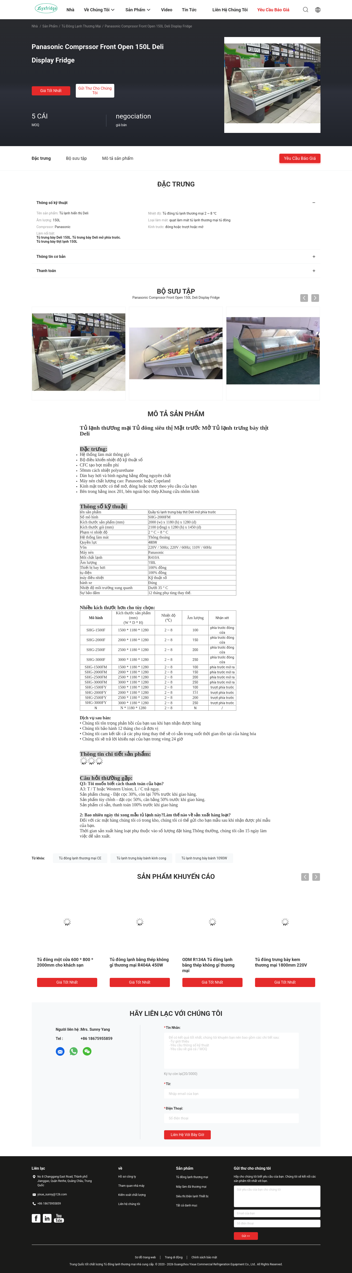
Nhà (35, 26)
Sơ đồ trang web (145, 1257)
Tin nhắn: (173, 1028)
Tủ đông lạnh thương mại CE (80, 858)
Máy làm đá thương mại (191, 1186)
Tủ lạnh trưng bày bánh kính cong (141, 858)
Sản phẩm (50, 26)
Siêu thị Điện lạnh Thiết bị (192, 1196)
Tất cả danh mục (187, 1205)
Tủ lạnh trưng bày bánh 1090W (204, 858)
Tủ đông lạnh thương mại (81, 26)
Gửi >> (246, 1236)
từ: (168, 1084)
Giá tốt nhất (50, 90)
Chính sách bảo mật (204, 1257)
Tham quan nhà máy (131, 1185)
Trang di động (173, 1257)
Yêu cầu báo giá (300, 158)
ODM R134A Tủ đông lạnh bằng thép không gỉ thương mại (208, 965)
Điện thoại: (174, 1108)
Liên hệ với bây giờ (187, 1134)
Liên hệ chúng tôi (129, 1204)
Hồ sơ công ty (127, 1176)
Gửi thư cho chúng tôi (95, 90)
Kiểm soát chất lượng (132, 1195)
